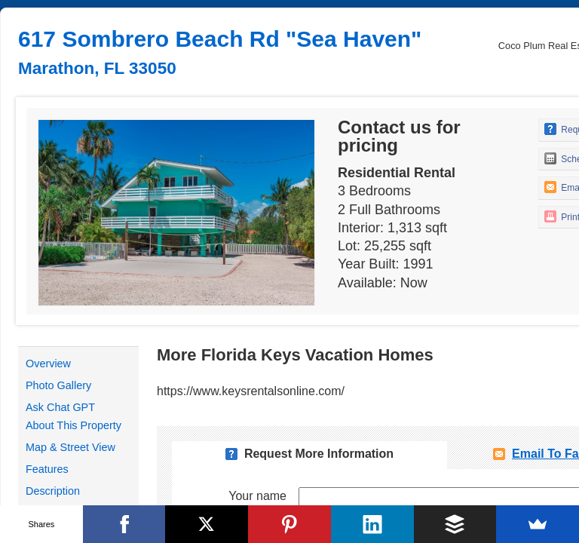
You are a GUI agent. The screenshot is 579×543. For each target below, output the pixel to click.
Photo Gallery (58, 385)
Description (53, 491)
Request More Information (319, 453)
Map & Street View (70, 447)
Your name (257, 495)
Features (47, 469)
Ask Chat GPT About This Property (73, 416)
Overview (48, 363)
